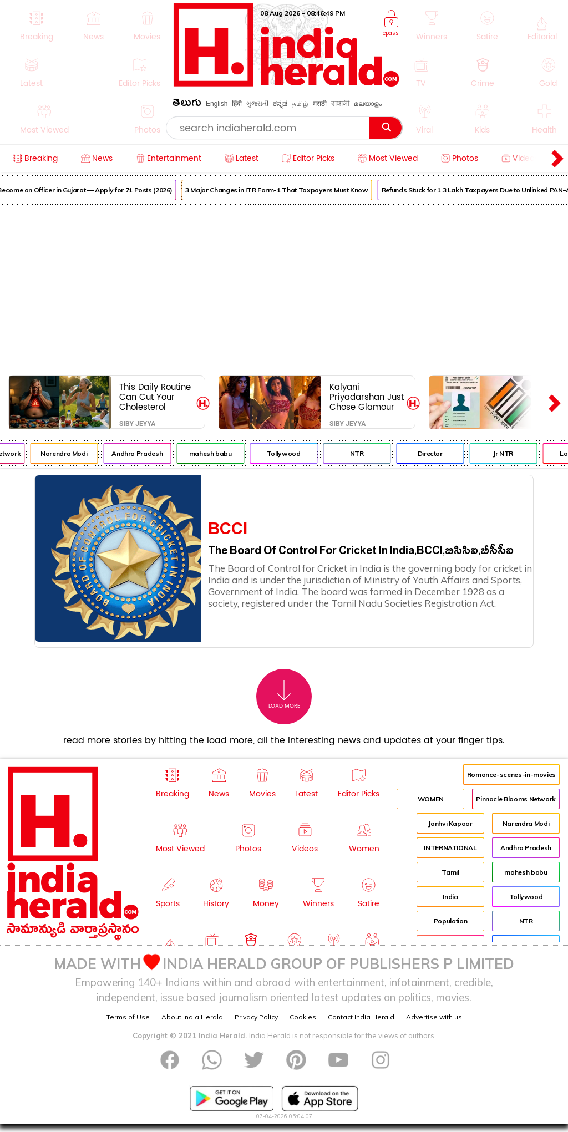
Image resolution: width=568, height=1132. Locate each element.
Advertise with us (434, 1017)
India (450, 896)
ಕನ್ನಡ (280, 104)
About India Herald (192, 1017)
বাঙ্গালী (340, 104)
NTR (366, 453)
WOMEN (431, 799)
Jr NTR (513, 453)
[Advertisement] (284, 288)
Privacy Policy (256, 1017)
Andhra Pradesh (146, 453)
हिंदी (237, 104)
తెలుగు (187, 104)
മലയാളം (368, 104)
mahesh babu (220, 453)
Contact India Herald (361, 1017)
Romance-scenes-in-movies (511, 774)
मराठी (320, 104)
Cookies (303, 1017)
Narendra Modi (73, 453)
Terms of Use (128, 1017)
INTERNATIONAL (450, 848)
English (216, 104)
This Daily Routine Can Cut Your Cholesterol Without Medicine (155, 396)
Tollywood (293, 453)
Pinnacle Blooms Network (516, 799)
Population (450, 921)
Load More (284, 694)
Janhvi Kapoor (450, 823)
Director (439, 453)
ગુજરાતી (257, 104)
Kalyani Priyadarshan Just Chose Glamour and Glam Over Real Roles (366, 396)
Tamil (450, 872)
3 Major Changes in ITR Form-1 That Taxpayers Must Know (286, 190)
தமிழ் (300, 104)
